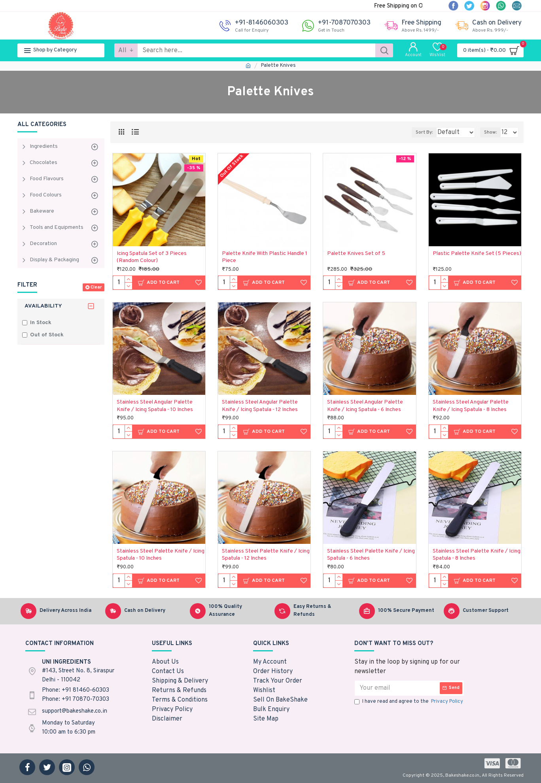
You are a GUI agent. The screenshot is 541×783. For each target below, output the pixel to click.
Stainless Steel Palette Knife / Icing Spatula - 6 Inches (371, 555)
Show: (492, 132)
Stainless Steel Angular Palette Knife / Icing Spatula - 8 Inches (471, 406)
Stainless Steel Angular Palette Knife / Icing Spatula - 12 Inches (260, 406)
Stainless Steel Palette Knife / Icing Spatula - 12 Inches (266, 555)
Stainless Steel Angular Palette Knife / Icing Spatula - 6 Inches (365, 406)
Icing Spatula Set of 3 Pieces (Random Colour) (152, 257)
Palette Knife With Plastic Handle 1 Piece (264, 257)
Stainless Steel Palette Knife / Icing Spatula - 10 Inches (160, 555)
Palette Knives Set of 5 (356, 253)
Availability (43, 306)
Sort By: (418, 132)
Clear (96, 287)
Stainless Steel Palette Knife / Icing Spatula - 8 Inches (476, 555)
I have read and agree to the (409, 702)
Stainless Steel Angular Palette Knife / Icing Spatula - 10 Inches (155, 406)
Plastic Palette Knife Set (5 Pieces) (477, 253)
